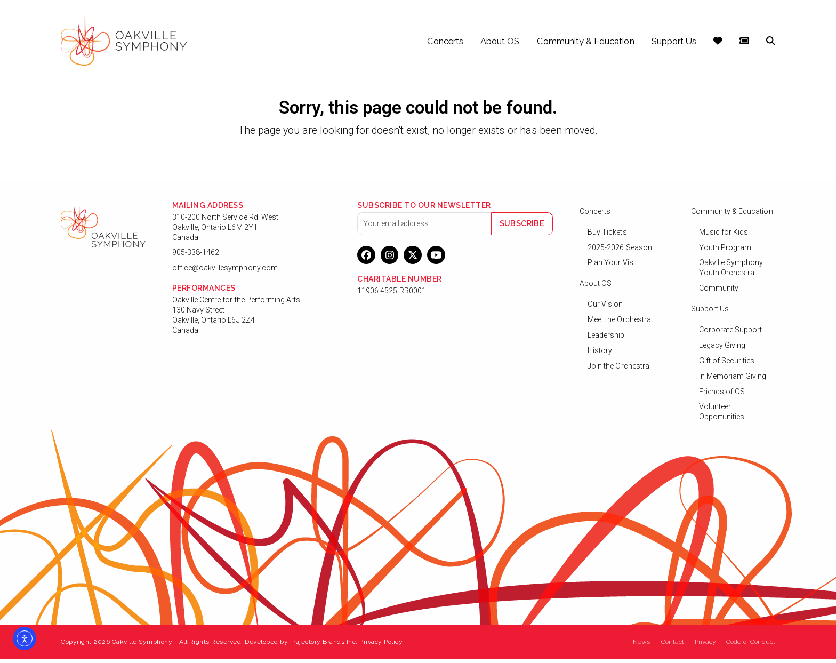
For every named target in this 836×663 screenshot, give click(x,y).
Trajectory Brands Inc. (324, 645)
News (641, 645)
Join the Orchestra (618, 369)
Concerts (595, 214)
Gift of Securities (727, 364)
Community (718, 291)
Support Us (710, 312)
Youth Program (725, 250)
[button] (770, 42)
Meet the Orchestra (619, 323)
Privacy (705, 645)
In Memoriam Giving (733, 379)
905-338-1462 (196, 256)
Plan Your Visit (612, 266)
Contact (672, 645)
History (600, 354)
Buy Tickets (607, 235)
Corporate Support (730, 333)
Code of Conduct (750, 645)
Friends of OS (722, 394)
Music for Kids (724, 235)
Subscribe (525, 226)
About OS (596, 287)
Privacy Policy (381, 645)
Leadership (606, 338)
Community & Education (732, 214)
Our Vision (605, 307)
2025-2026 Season (620, 250)
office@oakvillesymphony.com (225, 271)
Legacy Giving (722, 349)
